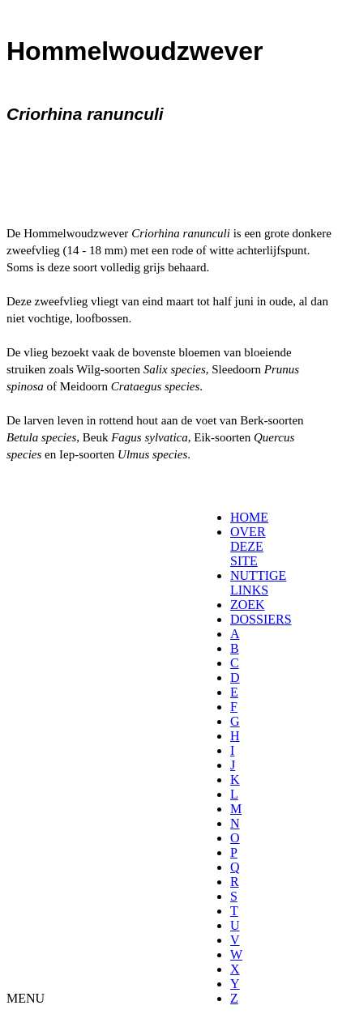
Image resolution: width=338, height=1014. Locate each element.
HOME (249, 517)
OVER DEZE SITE (248, 546)
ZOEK (247, 604)
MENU (25, 998)
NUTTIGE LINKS (258, 583)
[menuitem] (235, 517)
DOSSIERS (261, 619)
